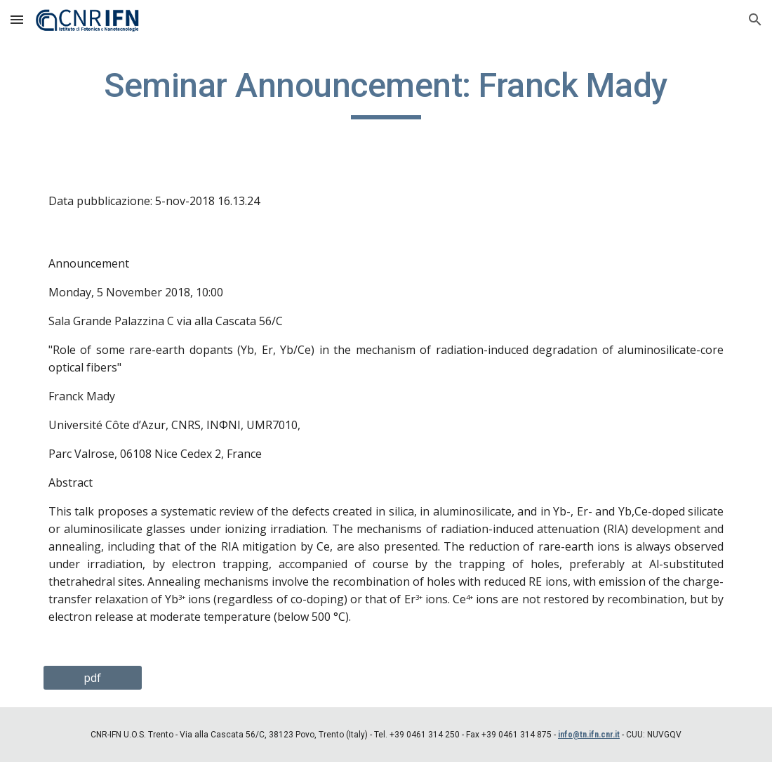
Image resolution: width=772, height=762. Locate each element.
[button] (17, 19)
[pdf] (93, 678)
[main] (386, 92)
